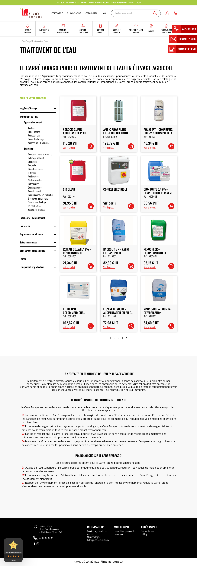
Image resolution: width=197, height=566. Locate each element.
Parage (23, 259)
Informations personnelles (125, 531)
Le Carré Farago (25, 41)
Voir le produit (69, 147)
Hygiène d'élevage (28, 108)
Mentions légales (94, 537)
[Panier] (175, 13)
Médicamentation (35, 180)
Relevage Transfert (36, 158)
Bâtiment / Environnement (32, 218)
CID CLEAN (69, 189)
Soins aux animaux (28, 242)
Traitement (29, 148)
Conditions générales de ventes (97, 532)
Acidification (33, 176)
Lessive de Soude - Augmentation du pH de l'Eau (118, 312)
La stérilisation (34, 206)
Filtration (32, 172)
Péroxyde (32, 165)
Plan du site (106, 561)
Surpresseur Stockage (37, 202)
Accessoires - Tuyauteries (39, 143)
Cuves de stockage (36, 139)
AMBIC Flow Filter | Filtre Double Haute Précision (115, 133)
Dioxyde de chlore (35, 169)
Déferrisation (33, 184)
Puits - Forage (34, 131)
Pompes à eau (34, 135)
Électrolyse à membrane (38, 198)
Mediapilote (118, 561)
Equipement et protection (32, 267)
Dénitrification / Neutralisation (40, 195)
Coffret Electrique (115, 189)
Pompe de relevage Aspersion (40, 154)
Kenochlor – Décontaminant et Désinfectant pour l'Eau (159, 253)
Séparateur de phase (36, 209)
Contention (25, 226)
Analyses (32, 128)
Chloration (32, 161)
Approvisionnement (33, 122)
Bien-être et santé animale (32, 250)
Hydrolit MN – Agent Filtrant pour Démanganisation (116, 253)
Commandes (119, 534)
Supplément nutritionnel (31, 234)
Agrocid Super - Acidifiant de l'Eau (74, 131)
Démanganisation (35, 187)
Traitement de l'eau (29, 116)
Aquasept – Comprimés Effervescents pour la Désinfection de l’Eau (158, 133)
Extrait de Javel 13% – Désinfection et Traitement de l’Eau (77, 253)
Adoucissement (34, 191)
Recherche (155, 13)
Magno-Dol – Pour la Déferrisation (157, 311)
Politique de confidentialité (98, 540)
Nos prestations (147, 531)
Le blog (144, 534)
